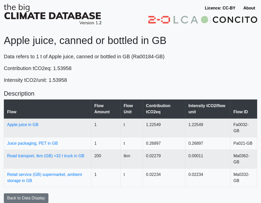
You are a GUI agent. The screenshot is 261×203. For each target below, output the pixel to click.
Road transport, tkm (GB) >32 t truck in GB (45, 156)
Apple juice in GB (22, 124)
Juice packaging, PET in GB (32, 143)
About (249, 8)
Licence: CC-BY (220, 8)
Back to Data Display (26, 198)
